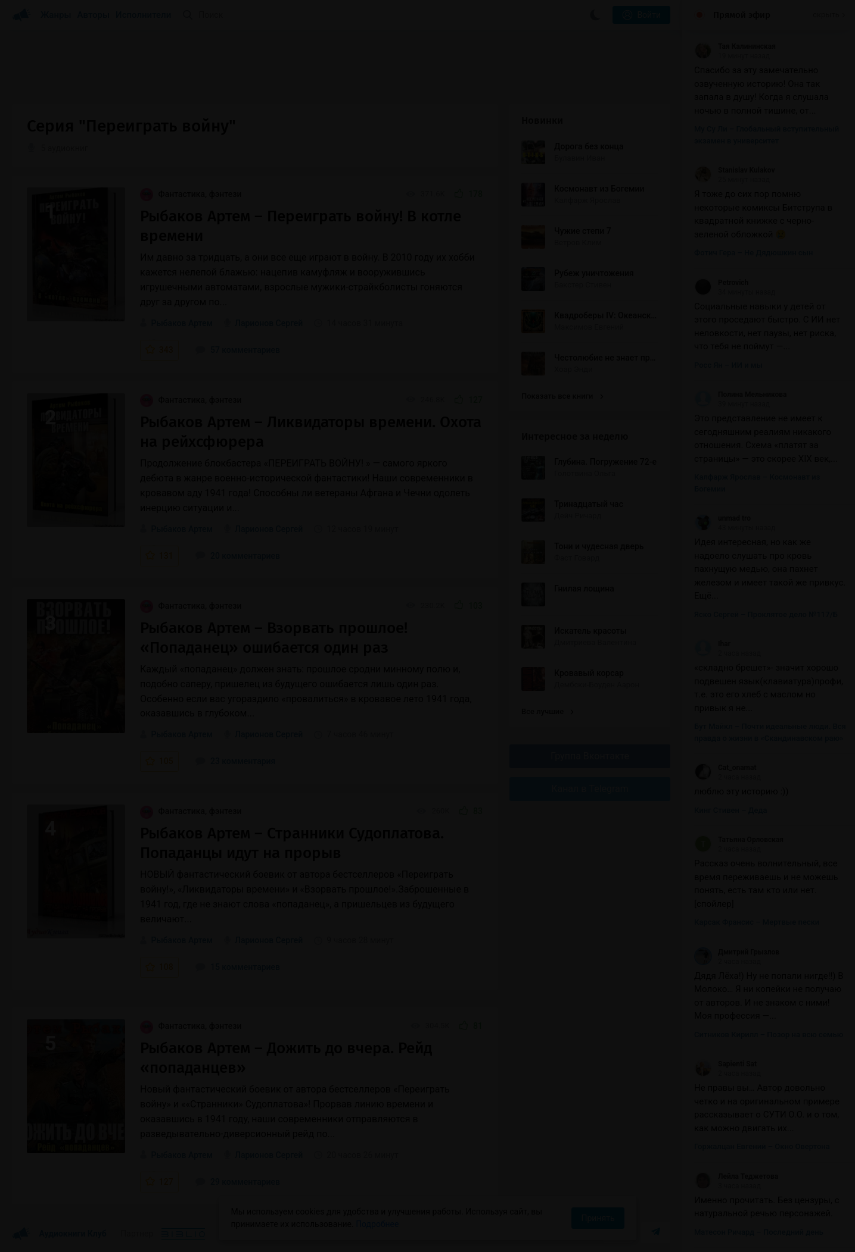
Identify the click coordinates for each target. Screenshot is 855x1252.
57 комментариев (237, 350)
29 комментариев (237, 1182)
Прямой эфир (741, 15)
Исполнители (143, 15)
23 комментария (235, 761)
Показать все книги (562, 396)
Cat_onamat (725, 767)
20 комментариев (237, 556)
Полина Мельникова (740, 394)
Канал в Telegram (590, 788)
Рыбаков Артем (182, 323)
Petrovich (721, 282)
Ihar (712, 644)
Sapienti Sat (725, 1064)
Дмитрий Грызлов (736, 952)
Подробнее (377, 1224)
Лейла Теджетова (736, 1176)
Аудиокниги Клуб (59, 1234)
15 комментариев (237, 967)
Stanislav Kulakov (734, 170)
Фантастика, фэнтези (190, 194)
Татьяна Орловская (739, 839)
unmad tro (722, 518)
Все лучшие (547, 711)
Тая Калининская (735, 46)
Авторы (93, 15)
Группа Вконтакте (590, 756)
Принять (597, 1218)
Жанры (56, 15)
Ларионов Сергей (269, 323)
